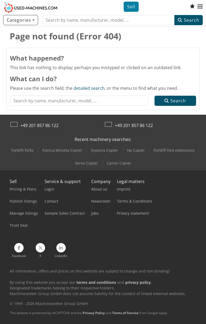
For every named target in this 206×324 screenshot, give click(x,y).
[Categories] (20, 20)
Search (188, 20)
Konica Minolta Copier (62, 150)
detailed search (89, 88)
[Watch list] (192, 7)
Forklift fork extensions (174, 150)
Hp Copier (136, 150)
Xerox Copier (86, 163)
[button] (200, 7)
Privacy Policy (94, 313)
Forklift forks (22, 150)
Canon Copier (119, 163)
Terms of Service (125, 313)
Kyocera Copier (104, 150)
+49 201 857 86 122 (39, 125)
